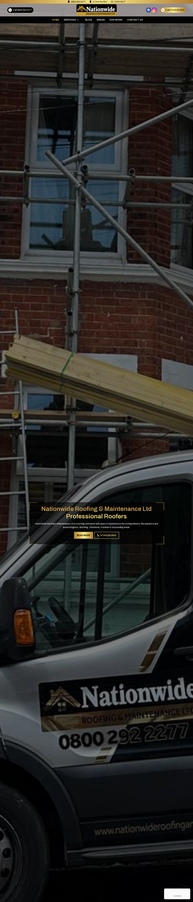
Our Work (116, 20)
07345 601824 (106, 535)
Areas (101, 20)
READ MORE (83, 535)
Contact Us (135, 20)
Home (55, 20)
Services (70, 20)
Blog (88, 20)
